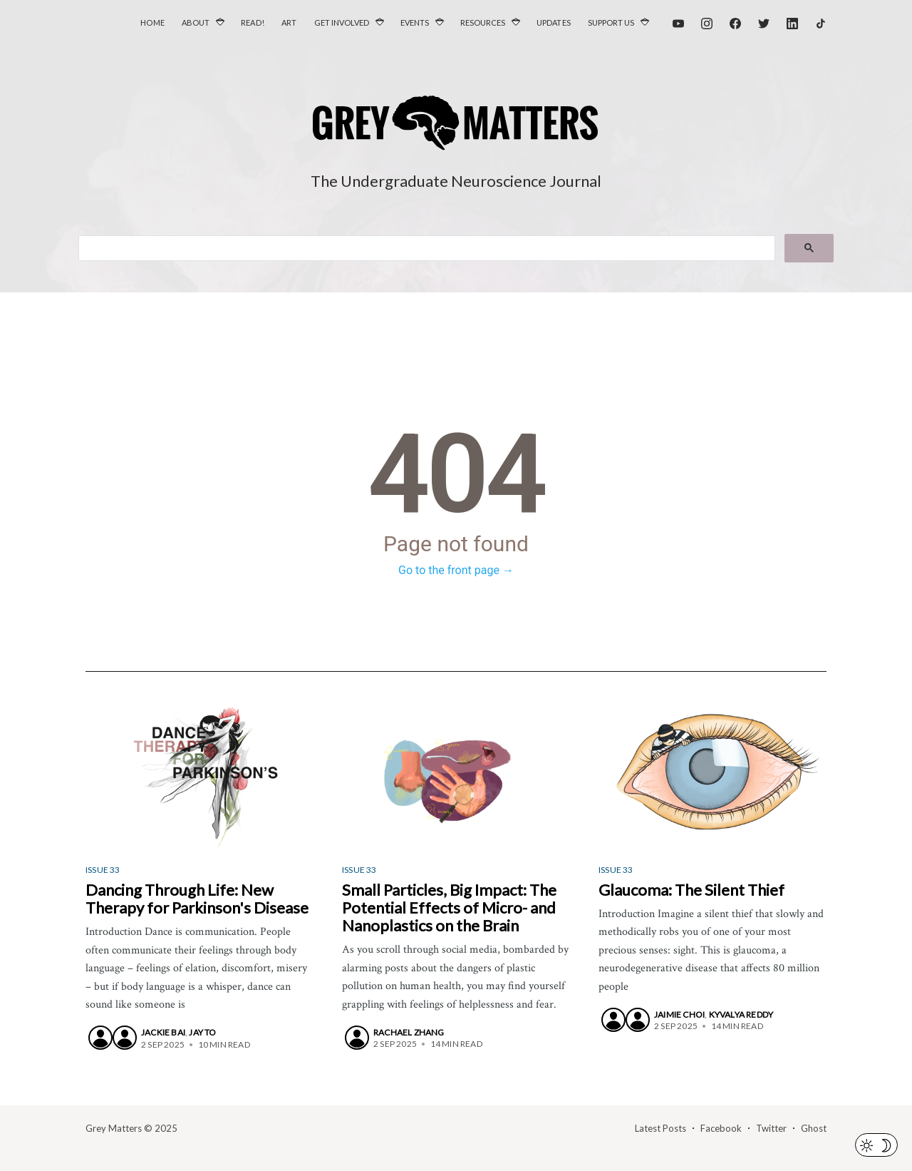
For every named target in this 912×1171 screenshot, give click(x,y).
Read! (252, 22)
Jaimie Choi (679, 1014)
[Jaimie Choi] (613, 1020)
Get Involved (341, 22)
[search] (425, 248)
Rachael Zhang (409, 1032)
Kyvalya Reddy (741, 1014)
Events (414, 22)
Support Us (611, 22)
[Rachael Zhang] (357, 1038)
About (195, 22)
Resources (482, 22)
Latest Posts (660, 1128)
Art (289, 22)
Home (152, 22)
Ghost (813, 1128)
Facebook (721, 1128)
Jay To (202, 1032)
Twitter (771, 1128)
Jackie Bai (163, 1032)
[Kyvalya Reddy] (638, 1020)
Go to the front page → (456, 570)
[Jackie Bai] (100, 1038)
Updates (554, 22)
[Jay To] (125, 1038)
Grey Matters (114, 1128)
